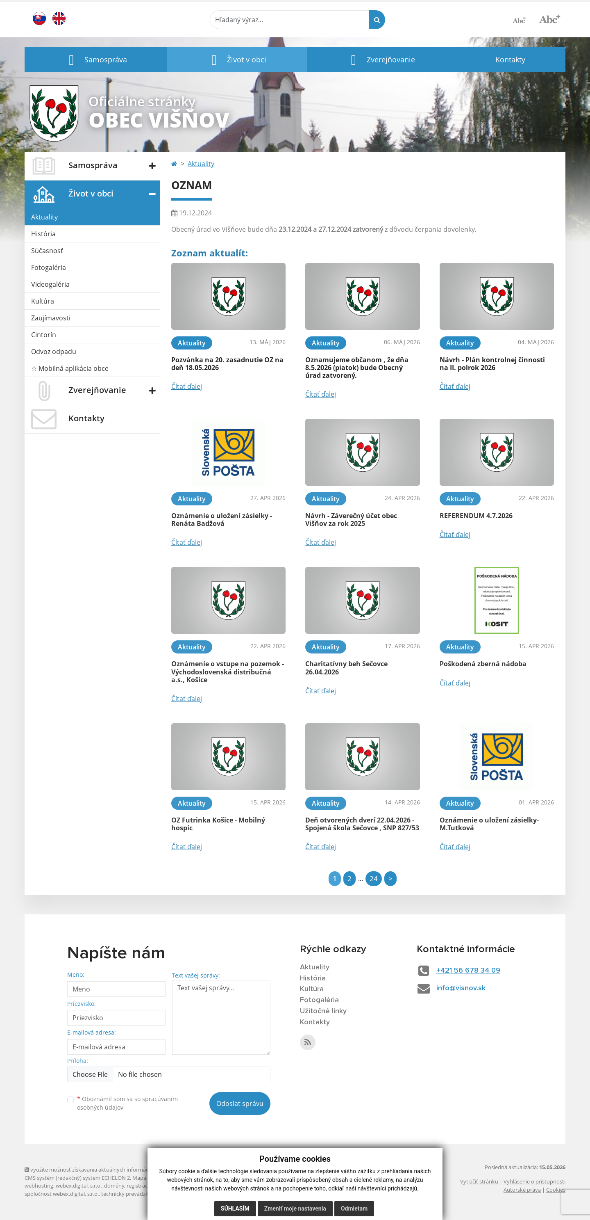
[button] (96, 59)
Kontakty (510, 59)
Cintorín (43, 334)
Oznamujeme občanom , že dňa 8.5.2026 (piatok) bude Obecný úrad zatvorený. (356, 367)
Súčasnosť (47, 250)
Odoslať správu (239, 1103)
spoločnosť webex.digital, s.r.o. (62, 1193)
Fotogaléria (48, 267)
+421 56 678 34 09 (468, 970)
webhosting (39, 1185)
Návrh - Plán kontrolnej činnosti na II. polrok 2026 (492, 363)
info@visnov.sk (461, 988)
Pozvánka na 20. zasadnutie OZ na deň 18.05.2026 (227, 363)
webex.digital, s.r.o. (79, 1185)
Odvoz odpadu (53, 351)
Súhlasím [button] (235, 1208)
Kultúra (42, 301)
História (43, 233)
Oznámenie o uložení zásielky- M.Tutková (489, 824)
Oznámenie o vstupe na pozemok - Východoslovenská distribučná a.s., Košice (227, 671)
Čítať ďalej (186, 386)
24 (374, 878)
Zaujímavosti (50, 317)
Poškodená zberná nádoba (483, 663)
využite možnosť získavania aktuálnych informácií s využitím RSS (106, 1169)
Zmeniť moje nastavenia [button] (295, 1208)
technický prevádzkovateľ (132, 1193)
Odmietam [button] (354, 1208)
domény (114, 1185)
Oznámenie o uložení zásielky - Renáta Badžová (221, 519)
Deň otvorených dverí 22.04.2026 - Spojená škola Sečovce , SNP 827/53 (362, 824)
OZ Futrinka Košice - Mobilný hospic (218, 824)
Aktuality (44, 217)
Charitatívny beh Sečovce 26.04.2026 (346, 667)
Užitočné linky (323, 1011)
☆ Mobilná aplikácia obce (70, 368)
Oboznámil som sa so (127, 1103)
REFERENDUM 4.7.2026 (476, 515)
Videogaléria (50, 284)
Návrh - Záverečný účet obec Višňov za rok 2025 (351, 519)
